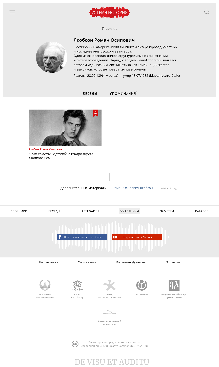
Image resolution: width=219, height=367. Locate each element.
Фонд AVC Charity (77, 290)
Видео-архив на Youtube (132, 238)
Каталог (201, 212)
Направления (48, 263)
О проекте (173, 263)
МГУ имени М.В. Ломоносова (45, 290)
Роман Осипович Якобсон (133, 189)
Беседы (54, 212)
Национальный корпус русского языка (174, 290)
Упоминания (87, 263)
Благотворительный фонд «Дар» (109, 317)
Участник (109, 29)
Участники (129, 212)
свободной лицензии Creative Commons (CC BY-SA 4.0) (114, 347)
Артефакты (90, 212)
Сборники (19, 212)
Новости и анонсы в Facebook (79, 238)
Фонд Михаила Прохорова (109, 290)
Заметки (167, 212)
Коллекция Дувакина (131, 263)
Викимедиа (142, 289)
